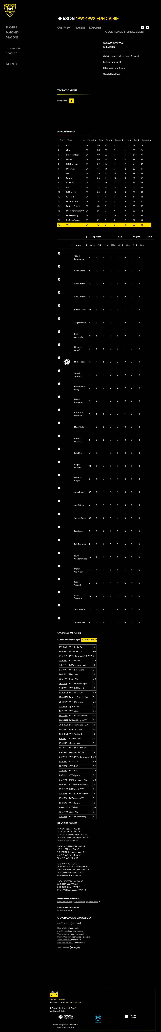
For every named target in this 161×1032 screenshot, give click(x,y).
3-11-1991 (63, 706)
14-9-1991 (63, 674)
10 (59, 187)
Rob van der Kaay (65, 901)
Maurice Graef (64, 910)
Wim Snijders (63, 934)
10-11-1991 (63, 711)
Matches (12, 32)
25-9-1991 (63, 679)
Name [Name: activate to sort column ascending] (78, 245)
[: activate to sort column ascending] (91, 245)
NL (7, 64)
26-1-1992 (63, 752)
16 (59, 215)
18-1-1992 (63, 748)
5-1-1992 (62, 738)
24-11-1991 (63, 720)
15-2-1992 (63, 761)
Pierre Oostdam (64, 937)
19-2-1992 (63, 766)
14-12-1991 (63, 734)
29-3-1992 (63, 789)
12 (59, 197)
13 (59, 201)
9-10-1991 (63, 688)
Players (11, 27)
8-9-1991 (62, 670)
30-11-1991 (63, 725)
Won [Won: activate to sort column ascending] (108, 140)
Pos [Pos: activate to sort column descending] (61, 140)
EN (12, 64)
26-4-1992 (63, 812)
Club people (13, 48)
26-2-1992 (63, 775)
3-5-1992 (63, 816)
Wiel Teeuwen (63, 947)
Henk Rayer (115, 74)
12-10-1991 (63, 693)
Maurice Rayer (81, 901)
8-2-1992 (63, 757)
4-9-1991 (62, 665)
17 (59, 220)
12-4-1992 (63, 798)
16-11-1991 (63, 715)
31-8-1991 (63, 660)
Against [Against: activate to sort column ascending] (145, 140)
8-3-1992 (63, 780)
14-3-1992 (63, 784)
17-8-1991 (63, 647)
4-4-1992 (63, 794)
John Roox (93, 901)
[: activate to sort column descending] (65, 245)
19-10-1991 (63, 697)
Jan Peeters (62, 931)
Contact (11, 53)
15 (59, 211)
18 (59, 225)
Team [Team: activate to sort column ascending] (70, 140)
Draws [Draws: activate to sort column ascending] (118, 140)
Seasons (12, 37)
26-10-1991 (63, 702)
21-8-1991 (63, 651)
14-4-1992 (63, 803)
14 (59, 206)
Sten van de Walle (65, 943)
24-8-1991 (63, 656)
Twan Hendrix (63, 940)
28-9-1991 (63, 683)
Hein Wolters (63, 928)
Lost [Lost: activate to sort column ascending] (127, 140)
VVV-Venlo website (57, 999)
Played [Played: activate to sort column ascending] (90, 140)
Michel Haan (124, 56)
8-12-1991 (63, 729)
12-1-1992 (63, 743)
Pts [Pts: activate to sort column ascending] (100, 140)
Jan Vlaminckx (63, 923)
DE (16, 64)
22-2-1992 (63, 770)
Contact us (76, 1002)
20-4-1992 (63, 807)
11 (59, 192)
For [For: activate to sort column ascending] (135, 140)
